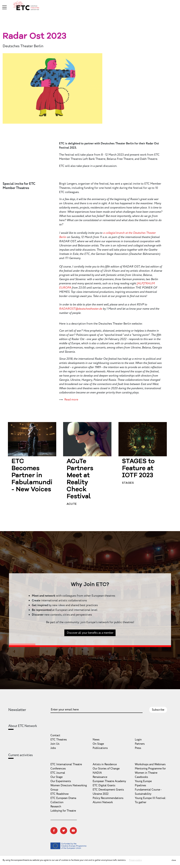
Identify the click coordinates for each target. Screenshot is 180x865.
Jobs (53, 748)
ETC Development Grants (108, 790)
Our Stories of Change (106, 769)
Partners (140, 744)
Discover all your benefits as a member (90, 642)
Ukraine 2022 (100, 794)
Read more (71, 399)
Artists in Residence (105, 764)
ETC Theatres (58, 740)
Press (138, 748)
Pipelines (140, 785)
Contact (55, 735)
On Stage (98, 744)
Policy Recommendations (108, 798)
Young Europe (143, 781)
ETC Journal (57, 773)
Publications (100, 748)
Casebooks (141, 777)
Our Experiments (60, 781)
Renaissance (100, 777)
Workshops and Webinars (150, 764)
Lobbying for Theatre (63, 811)
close (174, 860)
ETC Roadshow (59, 794)
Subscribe (158, 710)
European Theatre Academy (109, 781)
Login (138, 740)
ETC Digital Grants (104, 785)
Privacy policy (135, 860)
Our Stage (56, 777)
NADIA (97, 773)
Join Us (54, 744)
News (96, 740)
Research (55, 806)
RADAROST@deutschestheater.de (80, 309)
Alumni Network (103, 802)
